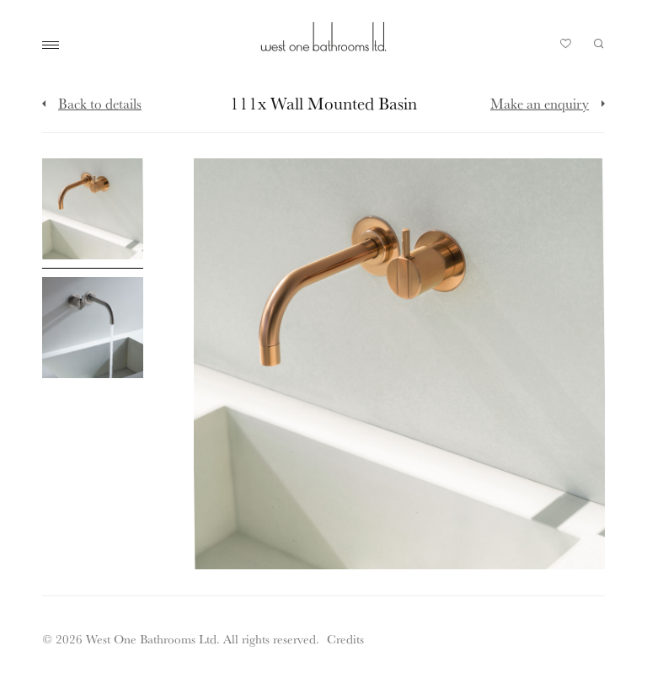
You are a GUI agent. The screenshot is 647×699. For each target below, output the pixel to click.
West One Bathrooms (323, 36)
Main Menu (54, 45)
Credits (345, 639)
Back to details (100, 103)
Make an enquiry (539, 103)
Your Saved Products (566, 48)
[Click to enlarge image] (92, 213)
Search (599, 44)
